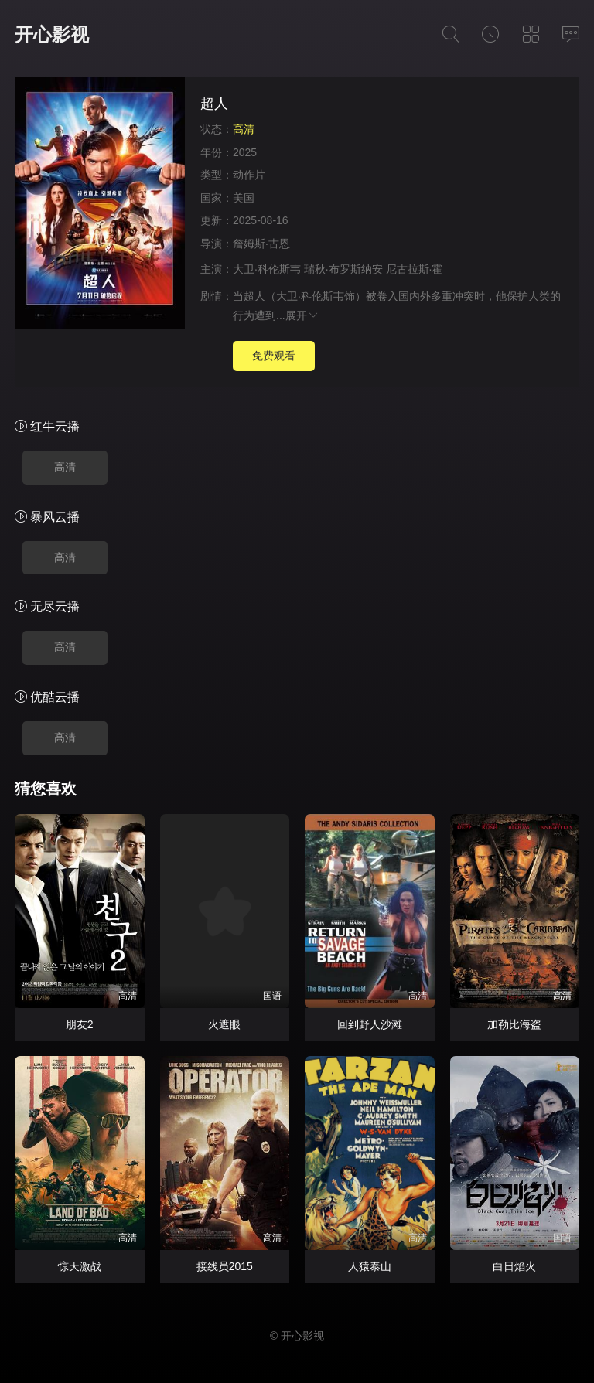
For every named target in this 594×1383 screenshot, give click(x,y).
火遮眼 (224, 1024)
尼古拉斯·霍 (414, 269)
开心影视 (52, 34)
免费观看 (273, 355)
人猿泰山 (369, 1266)
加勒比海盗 (514, 1024)
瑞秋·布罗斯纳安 (343, 269)
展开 (302, 315)
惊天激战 (79, 1266)
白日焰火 (514, 1266)
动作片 (249, 175)
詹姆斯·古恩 (261, 243)
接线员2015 (224, 1266)
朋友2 (80, 1024)
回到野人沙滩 (369, 1024)
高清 (65, 467)
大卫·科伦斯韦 (267, 269)
